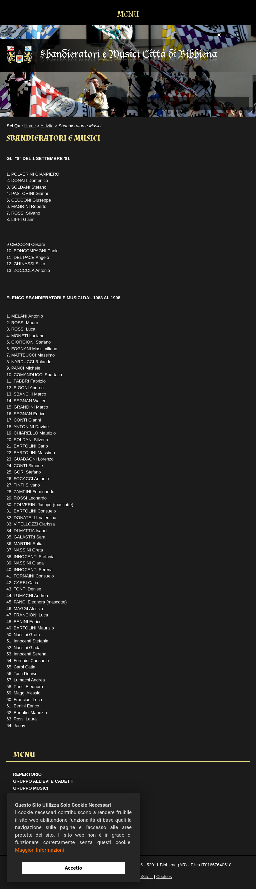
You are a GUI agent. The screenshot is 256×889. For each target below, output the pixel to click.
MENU (128, 14)
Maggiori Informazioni (39, 850)
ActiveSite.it (141, 876)
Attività (47, 125)
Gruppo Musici (30, 788)
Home (30, 125)
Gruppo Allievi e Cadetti (43, 781)
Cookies (164, 876)
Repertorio (27, 774)
